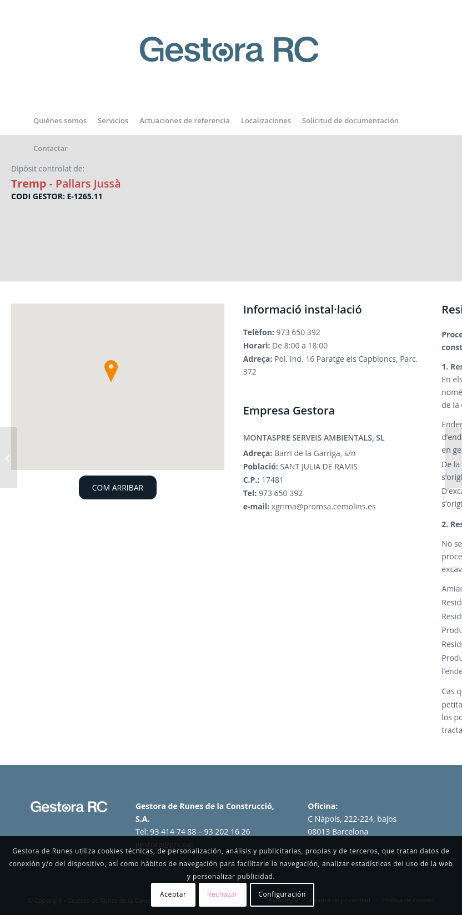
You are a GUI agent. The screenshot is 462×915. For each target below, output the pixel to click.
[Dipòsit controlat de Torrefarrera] (8, 457)
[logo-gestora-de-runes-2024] (231, 61)
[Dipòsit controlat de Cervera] (453, 457)
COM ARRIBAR (118, 487)
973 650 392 (298, 332)
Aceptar (173, 894)
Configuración (282, 894)
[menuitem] (60, 120)
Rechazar (222, 894)
